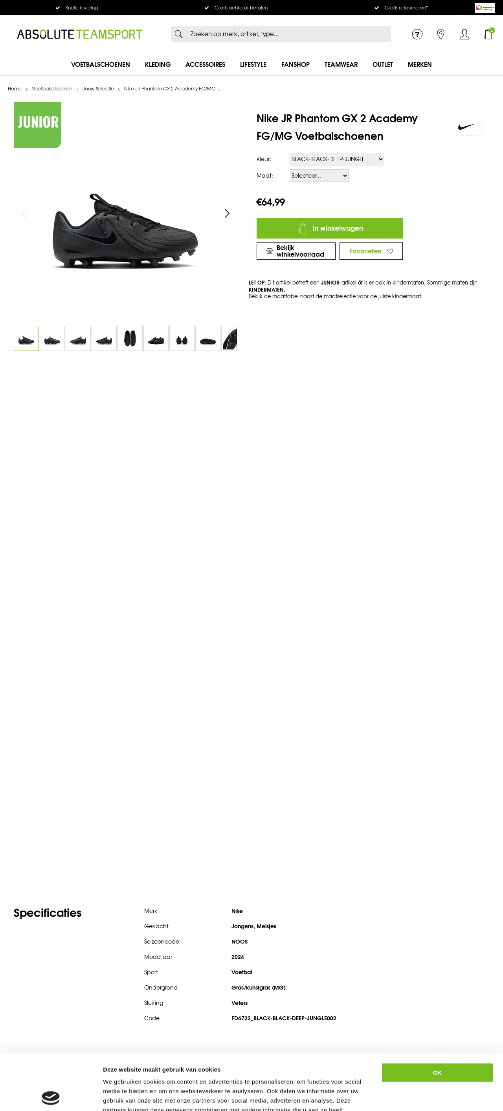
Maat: (265, 175)
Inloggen (464, 34)
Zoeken (179, 34)
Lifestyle (253, 64)
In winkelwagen (337, 228)
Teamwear (341, 64)
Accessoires (205, 64)
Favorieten (365, 251)
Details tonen (430, 1095)
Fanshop (295, 64)
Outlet (383, 64)
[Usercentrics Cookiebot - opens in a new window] (51, 1096)
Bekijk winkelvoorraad (300, 251)
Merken (420, 64)
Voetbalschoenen (100, 64)
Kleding (158, 64)
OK (437, 1017)
